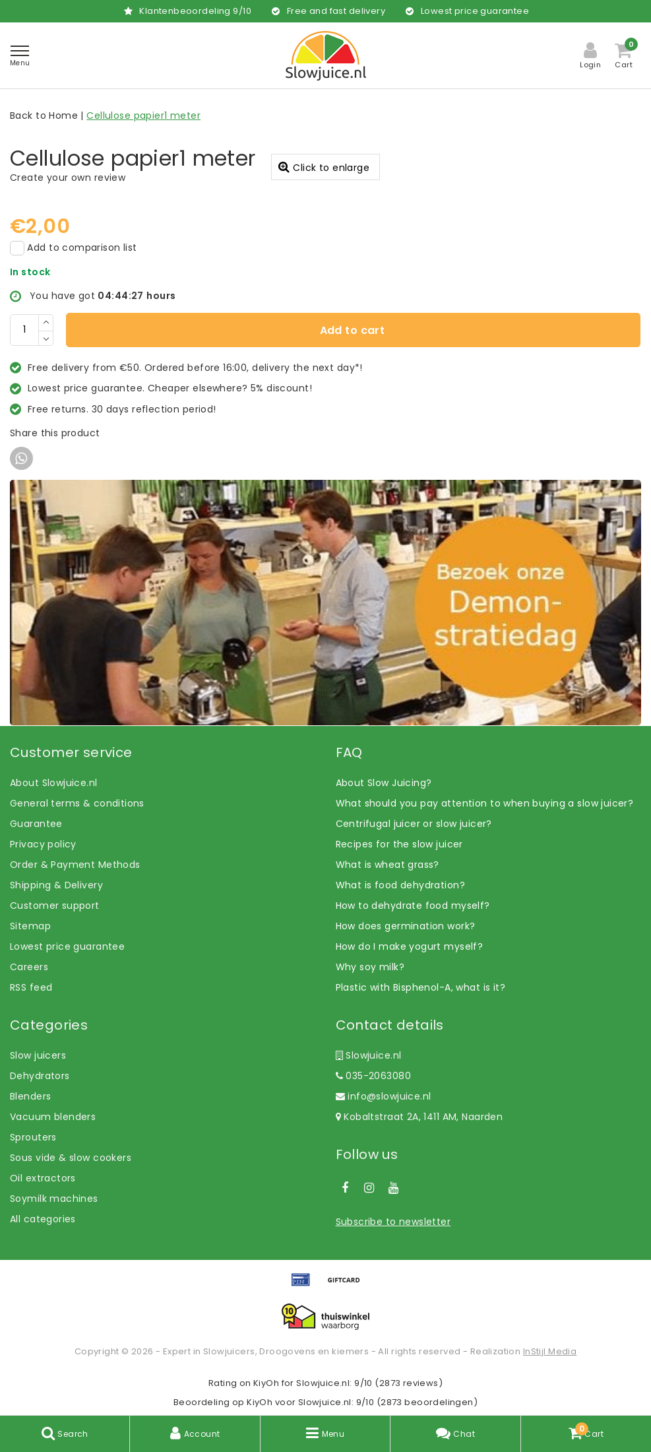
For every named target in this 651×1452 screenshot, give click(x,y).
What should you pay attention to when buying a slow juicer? (485, 803)
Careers (29, 967)
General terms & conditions (77, 803)
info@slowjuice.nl (383, 1096)
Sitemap (30, 926)
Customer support (55, 905)
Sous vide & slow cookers (70, 1157)
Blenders (30, 1096)
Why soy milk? (370, 967)
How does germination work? (406, 926)
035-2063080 (373, 1075)
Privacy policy (43, 844)
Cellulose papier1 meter (143, 115)
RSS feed (31, 987)
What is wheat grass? (387, 864)
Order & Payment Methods (75, 864)
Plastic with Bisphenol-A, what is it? (421, 987)
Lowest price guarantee (67, 946)
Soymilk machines (54, 1198)
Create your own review (67, 177)
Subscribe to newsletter (393, 1221)
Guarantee (36, 823)
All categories (43, 1219)
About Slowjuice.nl (54, 782)
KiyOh (266, 1383)
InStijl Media (549, 1351)
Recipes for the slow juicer (399, 844)
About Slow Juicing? (384, 782)
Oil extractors (43, 1178)
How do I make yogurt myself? (409, 946)
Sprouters (33, 1137)
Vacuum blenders (53, 1116)
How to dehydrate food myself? (413, 905)
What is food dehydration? (401, 885)
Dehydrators (40, 1075)
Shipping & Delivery (56, 885)
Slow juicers (38, 1055)
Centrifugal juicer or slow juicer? (414, 823)
